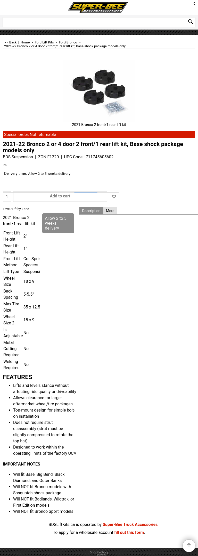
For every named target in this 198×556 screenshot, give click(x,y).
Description (91, 211)
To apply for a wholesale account (83, 532)
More (110, 211)
